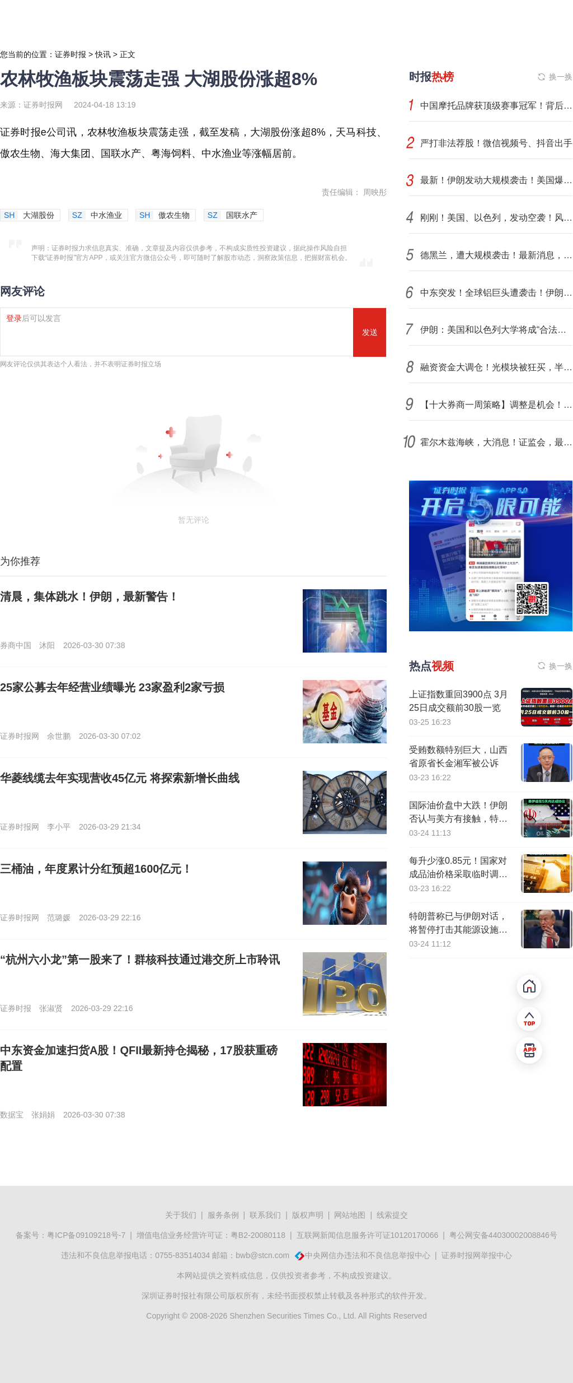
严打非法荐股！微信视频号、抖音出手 (496, 143)
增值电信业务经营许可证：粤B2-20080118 (211, 1235)
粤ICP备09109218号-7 (86, 1235)
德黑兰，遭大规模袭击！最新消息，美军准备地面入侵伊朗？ (496, 255)
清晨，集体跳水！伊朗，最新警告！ (89, 596)
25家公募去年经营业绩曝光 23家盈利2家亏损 (112, 687)
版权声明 (307, 1214)
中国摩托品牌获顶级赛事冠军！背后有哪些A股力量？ (496, 105)
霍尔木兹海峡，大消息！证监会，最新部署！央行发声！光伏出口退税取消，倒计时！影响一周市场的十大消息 (496, 442)
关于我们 (180, 1214)
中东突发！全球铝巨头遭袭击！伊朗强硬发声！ (496, 292)
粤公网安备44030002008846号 (503, 1235)
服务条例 (223, 1214)
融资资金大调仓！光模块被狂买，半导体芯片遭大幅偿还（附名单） (496, 367)
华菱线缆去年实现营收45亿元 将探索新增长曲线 (119, 778)
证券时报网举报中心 (477, 1255)
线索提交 (392, 1214)
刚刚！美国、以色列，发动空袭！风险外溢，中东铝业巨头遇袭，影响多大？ (496, 217)
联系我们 (265, 1214)
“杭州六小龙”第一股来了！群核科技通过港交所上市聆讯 (140, 959)
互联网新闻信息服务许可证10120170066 (368, 1235)
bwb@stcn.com (262, 1255)
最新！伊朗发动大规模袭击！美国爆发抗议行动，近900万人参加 (496, 180)
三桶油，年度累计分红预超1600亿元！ (96, 869)
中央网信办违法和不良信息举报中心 (367, 1255)
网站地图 (349, 1214)
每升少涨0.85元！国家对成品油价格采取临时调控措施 (458, 874)
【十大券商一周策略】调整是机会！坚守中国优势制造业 (496, 404)
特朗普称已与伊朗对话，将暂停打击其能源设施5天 (458, 929)
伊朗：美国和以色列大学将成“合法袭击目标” (496, 329)
